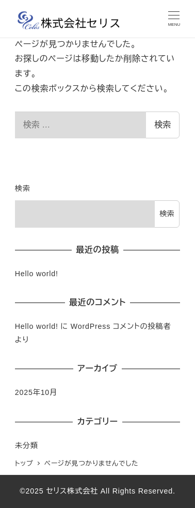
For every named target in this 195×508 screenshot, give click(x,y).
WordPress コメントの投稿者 (121, 326)
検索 (162, 124)
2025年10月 (36, 392)
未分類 (26, 445)
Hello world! (36, 273)
